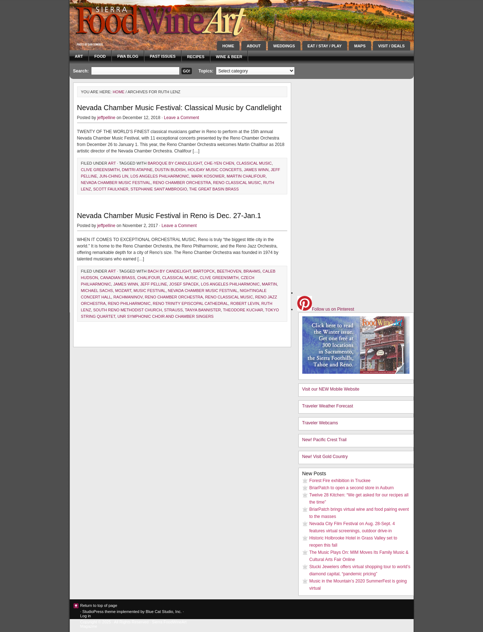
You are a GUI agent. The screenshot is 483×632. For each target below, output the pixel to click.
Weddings (284, 46)
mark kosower (207, 176)
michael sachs (97, 290)
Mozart (123, 290)
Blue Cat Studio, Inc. (163, 611)
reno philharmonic (129, 303)
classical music (254, 163)
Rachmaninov (128, 297)
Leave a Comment (181, 117)
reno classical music (237, 182)
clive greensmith (100, 170)
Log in (85, 616)
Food (100, 56)
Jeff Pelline (153, 284)
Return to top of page (98, 605)
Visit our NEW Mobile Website (331, 389)
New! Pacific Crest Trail (324, 439)
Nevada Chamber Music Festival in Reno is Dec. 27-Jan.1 (169, 216)
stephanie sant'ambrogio (159, 189)
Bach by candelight (169, 271)
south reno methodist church (127, 310)
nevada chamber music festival (116, 182)
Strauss (173, 310)
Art (79, 56)
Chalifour (148, 277)
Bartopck (204, 271)
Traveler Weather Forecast (327, 406)
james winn (256, 170)
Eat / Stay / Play (325, 46)
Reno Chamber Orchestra (182, 182)
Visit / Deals (391, 46)
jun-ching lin (113, 176)
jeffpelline (106, 117)
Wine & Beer (229, 57)
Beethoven (229, 271)
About (254, 46)
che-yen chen (219, 163)
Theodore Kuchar (243, 310)
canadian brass (117, 277)
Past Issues (163, 56)
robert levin (244, 303)
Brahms (251, 271)
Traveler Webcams (320, 422)
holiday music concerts (214, 170)
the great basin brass (213, 189)
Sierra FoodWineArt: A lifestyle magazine (134, 19)
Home (228, 46)
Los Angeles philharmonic (160, 176)
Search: (81, 71)
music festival (149, 290)
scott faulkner (110, 189)
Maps (360, 46)
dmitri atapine (137, 170)
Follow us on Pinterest (325, 309)
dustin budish (170, 170)
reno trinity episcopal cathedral (190, 303)
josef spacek (184, 284)
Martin (269, 284)
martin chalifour (246, 176)
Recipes (195, 57)
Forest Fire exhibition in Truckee (340, 480)
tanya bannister (203, 310)
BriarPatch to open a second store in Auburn (351, 487)
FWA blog (127, 56)
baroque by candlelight (175, 163)
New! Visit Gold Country (325, 456)
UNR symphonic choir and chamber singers (165, 316)
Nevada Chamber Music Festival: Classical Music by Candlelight (179, 108)
